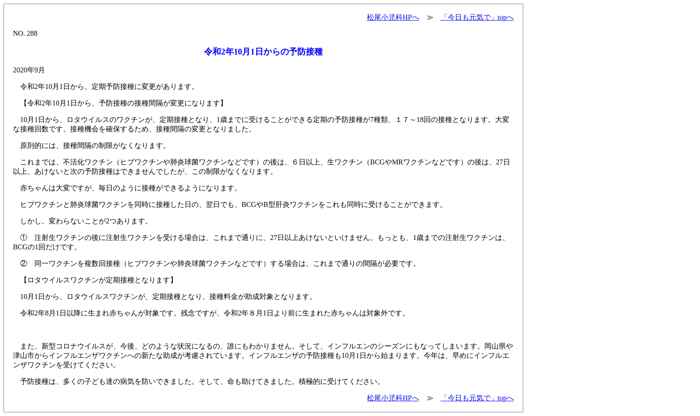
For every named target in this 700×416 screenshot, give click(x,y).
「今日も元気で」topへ (477, 17)
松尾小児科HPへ (393, 17)
